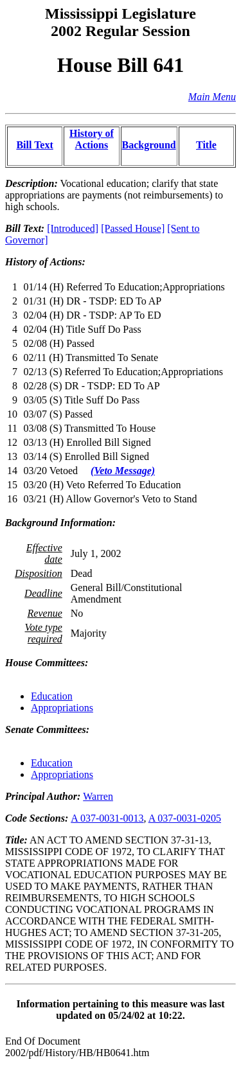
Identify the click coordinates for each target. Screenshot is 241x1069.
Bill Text (34, 144)
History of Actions (91, 139)
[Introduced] (72, 228)
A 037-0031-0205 (184, 818)
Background (149, 144)
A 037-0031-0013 (107, 818)
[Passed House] (133, 228)
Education (52, 696)
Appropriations (62, 707)
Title (206, 144)
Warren (98, 796)
